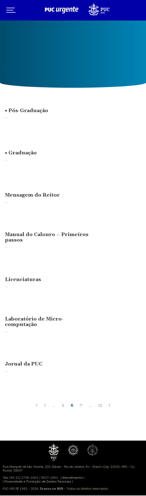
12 (100, 405)
